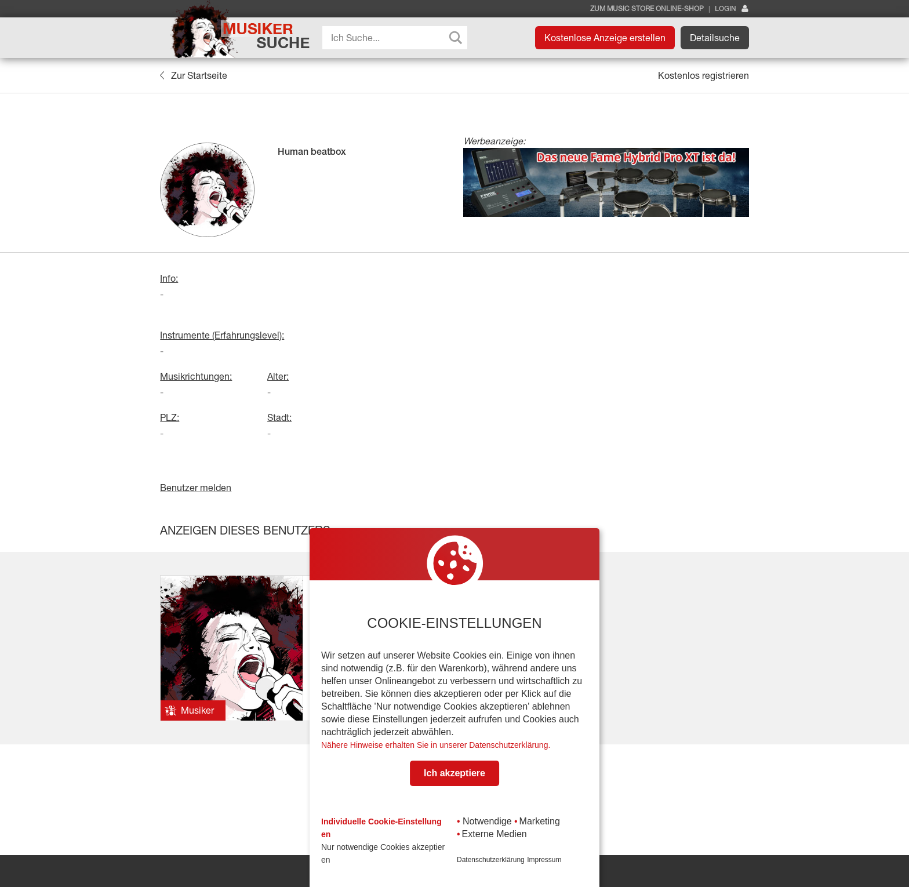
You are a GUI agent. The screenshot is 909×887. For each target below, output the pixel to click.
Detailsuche (715, 37)
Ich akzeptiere (454, 773)
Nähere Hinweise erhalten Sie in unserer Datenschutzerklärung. (435, 745)
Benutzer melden (195, 487)
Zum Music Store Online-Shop (647, 9)
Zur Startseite (193, 75)
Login (732, 9)
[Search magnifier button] (455, 37)
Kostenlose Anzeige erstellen (605, 37)
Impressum (544, 860)
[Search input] (397, 37)
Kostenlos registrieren (703, 75)
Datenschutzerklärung (491, 860)
